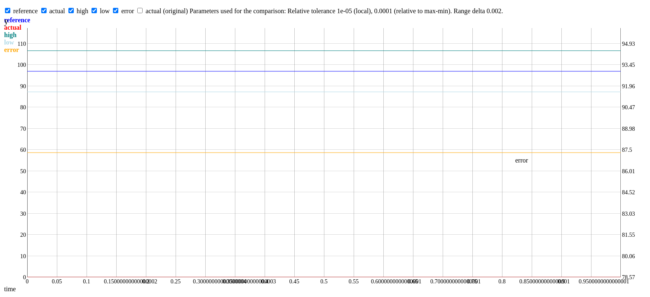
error (127, 10)
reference (25, 10)
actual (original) (166, 10)
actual (57, 10)
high (82, 10)
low (105, 10)
